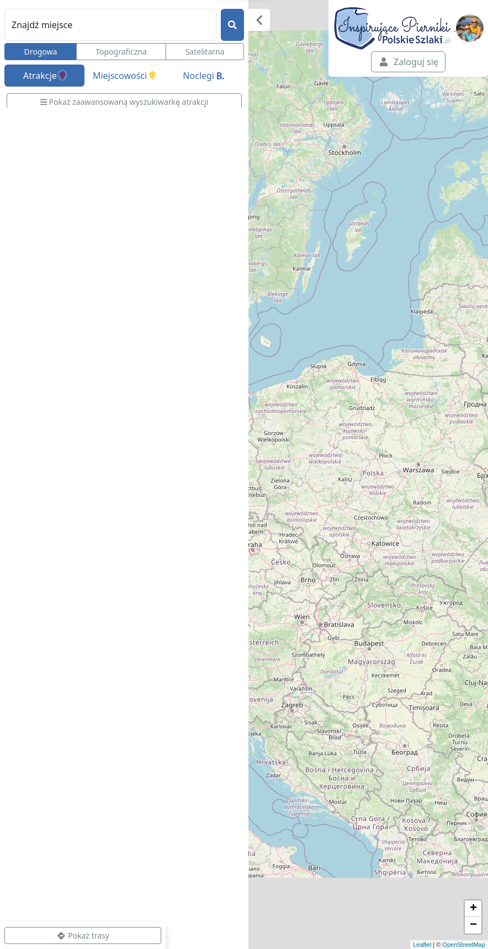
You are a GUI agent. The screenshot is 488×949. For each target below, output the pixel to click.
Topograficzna (121, 51)
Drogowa (40, 51)
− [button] (473, 925)
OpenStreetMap (463, 944)
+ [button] (473, 908)
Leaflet (422, 944)
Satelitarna (205, 51)
